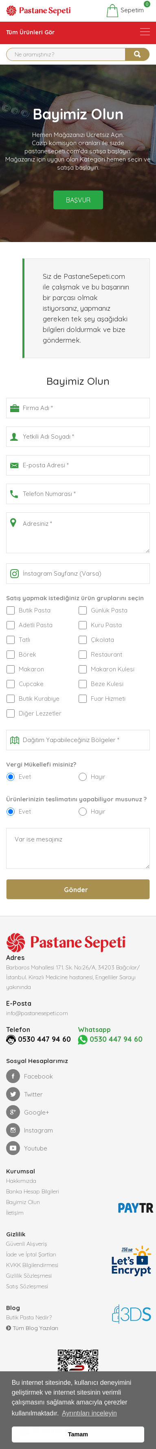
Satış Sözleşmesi (27, 1296)
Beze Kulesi (107, 684)
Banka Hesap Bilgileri (32, 1201)
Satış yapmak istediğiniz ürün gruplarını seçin (75, 598)
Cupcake (31, 684)
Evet (25, 777)
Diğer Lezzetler (40, 713)
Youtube (26, 1158)
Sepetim (125, 10)
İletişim (15, 1222)
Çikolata (102, 640)
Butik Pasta (35, 610)
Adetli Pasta (36, 625)
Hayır (98, 777)
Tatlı (24, 640)
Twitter (24, 1104)
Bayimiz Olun (23, 1212)
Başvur (78, 200)
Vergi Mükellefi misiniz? (41, 764)
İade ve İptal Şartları (31, 1264)
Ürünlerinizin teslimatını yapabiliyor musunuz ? (76, 799)
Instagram (29, 1140)
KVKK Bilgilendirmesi (32, 1275)
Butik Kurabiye (39, 698)
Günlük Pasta (109, 610)
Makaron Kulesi (112, 669)
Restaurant (106, 654)
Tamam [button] (78, 1434)
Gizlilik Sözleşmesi (29, 1285)
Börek (27, 654)
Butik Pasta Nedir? (29, 1327)
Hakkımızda (21, 1190)
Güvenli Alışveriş (26, 1253)
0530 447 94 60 (32, 1049)
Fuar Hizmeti (108, 698)
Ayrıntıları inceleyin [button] (89, 1413)
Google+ (27, 1122)
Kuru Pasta (106, 625)
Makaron (31, 669)
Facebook (29, 1086)
